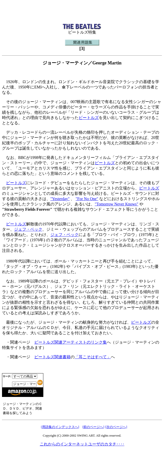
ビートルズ (89, 117)
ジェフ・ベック (28, 229)
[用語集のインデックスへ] (60, 427)
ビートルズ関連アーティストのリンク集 (70, 342)
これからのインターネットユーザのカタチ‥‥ (82, 444)
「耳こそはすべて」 (93, 357)
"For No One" (87, 199)
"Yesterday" (60, 199)
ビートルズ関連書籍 (52, 357)
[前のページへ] (93, 427)
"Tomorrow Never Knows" (116, 204)
